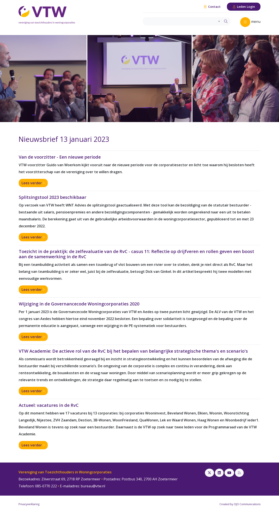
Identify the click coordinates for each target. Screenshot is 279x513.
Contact (212, 7)
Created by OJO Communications (239, 504)
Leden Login (243, 7)
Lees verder (33, 183)
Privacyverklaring (29, 504)
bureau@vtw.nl (93, 486)
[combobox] (182, 21)
